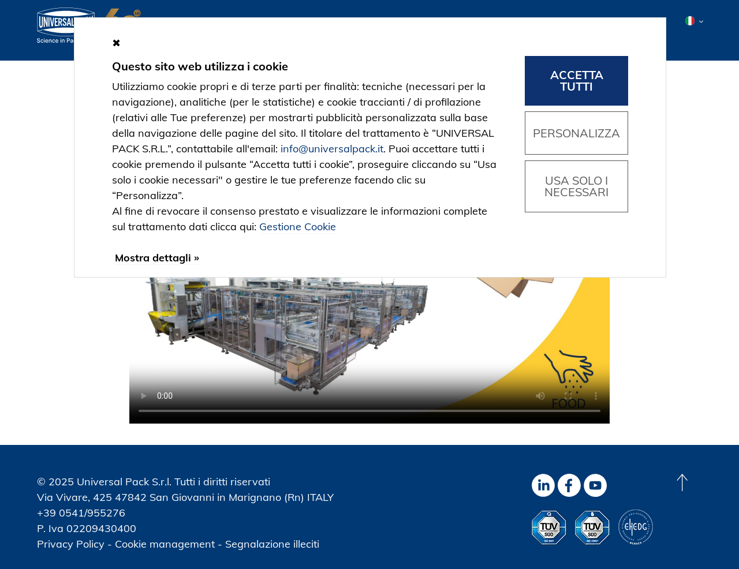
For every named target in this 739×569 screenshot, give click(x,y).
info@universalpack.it (332, 148)
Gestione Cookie (297, 226)
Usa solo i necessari (576, 186)
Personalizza (576, 133)
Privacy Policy (70, 544)
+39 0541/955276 (81, 512)
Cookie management (165, 544)
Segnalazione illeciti (272, 544)
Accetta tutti (576, 80)
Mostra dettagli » (157, 257)
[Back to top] (682, 482)
